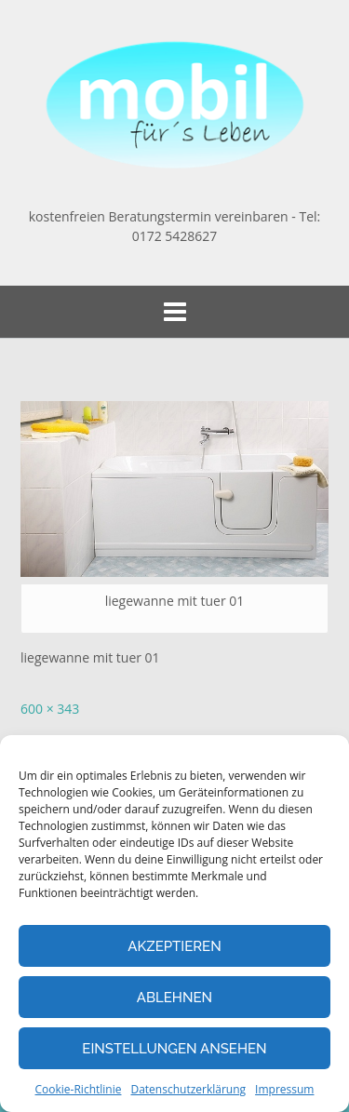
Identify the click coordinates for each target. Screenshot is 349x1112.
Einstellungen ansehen (174, 1048)
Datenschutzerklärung (188, 1089)
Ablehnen (174, 997)
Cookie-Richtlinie (78, 1089)
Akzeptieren (174, 946)
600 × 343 (49, 708)
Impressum (284, 1089)
